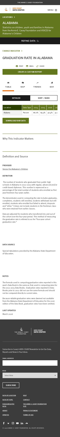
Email (30, 66)
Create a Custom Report (30, 71)
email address (8, 358)
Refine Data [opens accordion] (28, 40)
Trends (37, 87)
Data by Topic (8, 400)
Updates (6, 415)
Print (19, 66)
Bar (52, 87)
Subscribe (11, 385)
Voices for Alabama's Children (15, 169)
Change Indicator (11, 51)
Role (4, 371)
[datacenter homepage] (18, 9)
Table (8, 87)
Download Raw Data (16, 120)
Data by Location (9, 395)
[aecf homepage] (6, 9)
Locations (8, 17)
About (5, 410)
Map (23, 87)
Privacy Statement (30, 410)
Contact (26, 400)
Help (25, 395)
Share (40, 66)
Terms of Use (28, 415)
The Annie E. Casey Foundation (30, 2)
